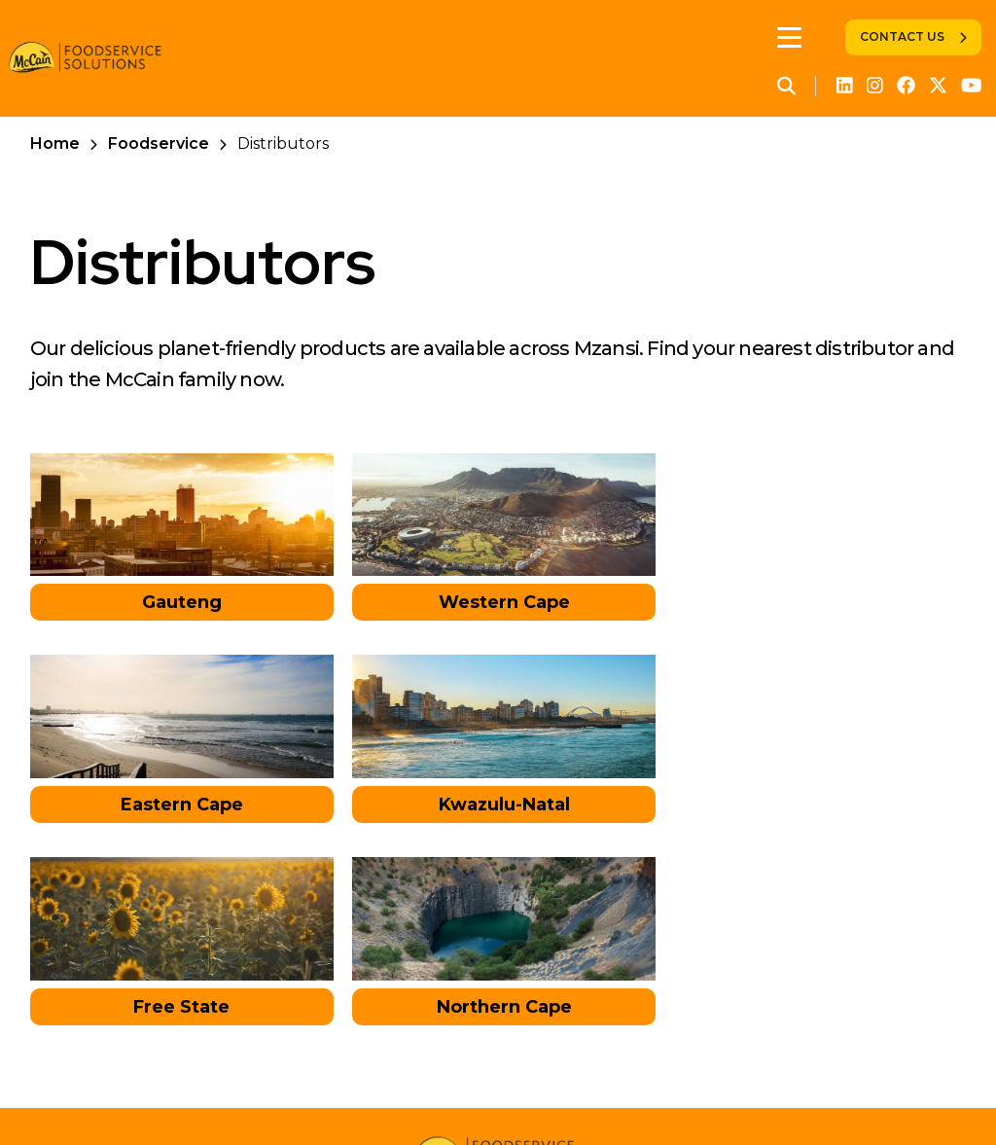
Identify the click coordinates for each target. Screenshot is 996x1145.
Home (55, 143)
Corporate (128, 1091)
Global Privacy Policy (462, 1091)
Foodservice (158, 143)
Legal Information (637, 1091)
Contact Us (902, 36)
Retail (214, 1091)
